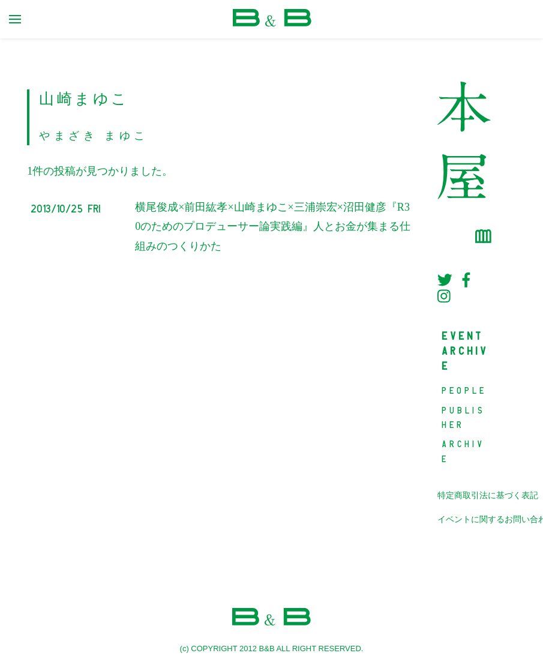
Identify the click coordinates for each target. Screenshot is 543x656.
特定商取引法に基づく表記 (487, 495)
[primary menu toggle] (15, 19)
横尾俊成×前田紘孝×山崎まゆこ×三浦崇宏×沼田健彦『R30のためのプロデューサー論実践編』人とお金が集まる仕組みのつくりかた (272, 226)
